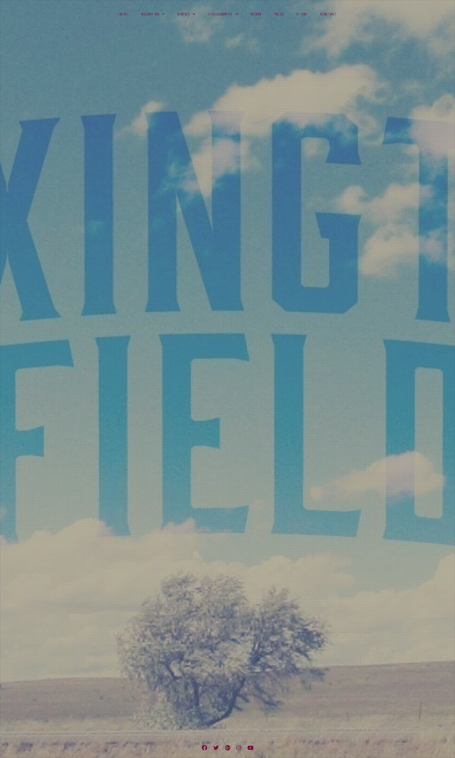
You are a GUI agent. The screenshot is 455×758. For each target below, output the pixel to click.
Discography (220, 14)
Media (255, 14)
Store (302, 14)
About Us (150, 14)
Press (279, 14)
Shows (183, 14)
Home (123, 14)
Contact (328, 14)
